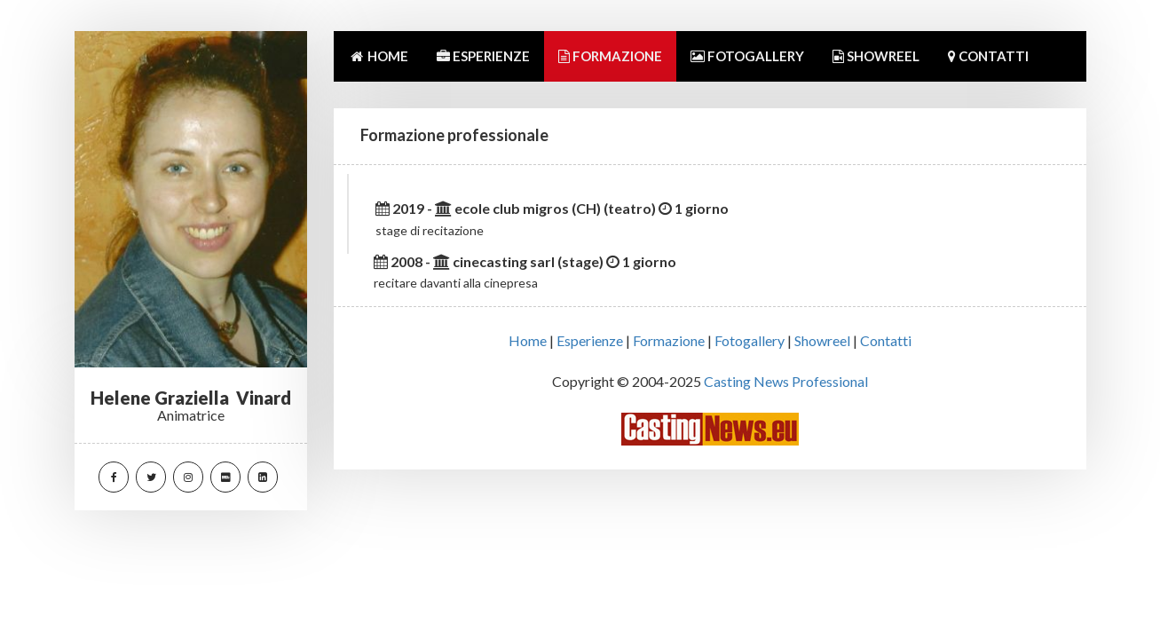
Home (528, 340)
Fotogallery (749, 340)
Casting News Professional (786, 381)
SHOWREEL (876, 56)
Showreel (822, 340)
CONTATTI (988, 56)
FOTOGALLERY (747, 56)
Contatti (885, 340)
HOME (378, 56)
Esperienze (589, 340)
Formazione (669, 340)
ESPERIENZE (483, 56)
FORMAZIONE (610, 56)
